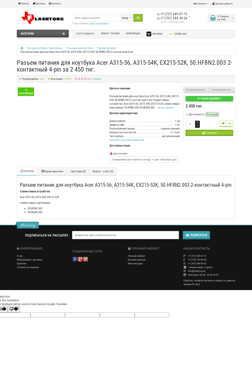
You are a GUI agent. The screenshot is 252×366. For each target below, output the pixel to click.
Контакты (55, 3)
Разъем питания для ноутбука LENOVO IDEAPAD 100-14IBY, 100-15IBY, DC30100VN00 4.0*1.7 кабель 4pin (197, 89)
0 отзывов (95, 78)
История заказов (137, 259)
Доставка (39, 3)
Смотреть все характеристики (126, 140)
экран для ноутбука (98, 23)
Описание (27, 171)
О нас (20, 256)
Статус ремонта (85, 33)
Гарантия (21, 263)
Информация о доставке (29, 259)
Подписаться (196, 235)
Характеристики (52, 171)
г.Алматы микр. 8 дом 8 (197, 267)
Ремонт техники (110, 33)
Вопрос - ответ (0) (103, 171)
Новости (23, 3)
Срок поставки (118, 153)
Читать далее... (166, 107)
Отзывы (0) (78, 171)
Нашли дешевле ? (209, 98)
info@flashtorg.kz (194, 271)
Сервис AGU (178, 34)
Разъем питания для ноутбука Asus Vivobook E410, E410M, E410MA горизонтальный (223, 89)
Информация (133, 33)
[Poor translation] (14, 309)
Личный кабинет (136, 256)
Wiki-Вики (154, 34)
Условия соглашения (28, 267)
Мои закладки (135, 263)
